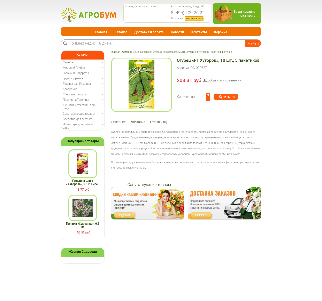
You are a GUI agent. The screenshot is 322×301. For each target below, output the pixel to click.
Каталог (121, 32)
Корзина (220, 32)
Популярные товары (83, 141)
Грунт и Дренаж (73, 78)
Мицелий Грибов (74, 67)
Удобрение (70, 89)
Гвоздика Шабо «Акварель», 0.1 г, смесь (82, 182)
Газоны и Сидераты (76, 73)
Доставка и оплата (148, 32)
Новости (177, 32)
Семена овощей (142, 51)
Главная (101, 32)
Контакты (199, 32)
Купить (224, 97)
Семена (126, 51)
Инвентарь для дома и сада (78, 126)
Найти (253, 43)
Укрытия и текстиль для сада (79, 106)
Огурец (157, 51)
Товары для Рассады (77, 83)
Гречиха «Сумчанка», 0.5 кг (82, 225)
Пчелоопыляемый (173, 51)
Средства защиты (75, 94)
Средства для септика (77, 119)
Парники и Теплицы (76, 99)
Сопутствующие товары (79, 113)
